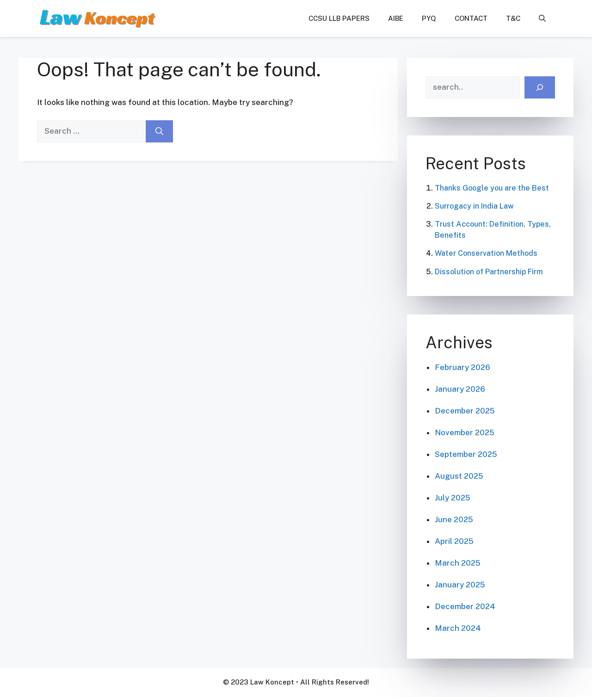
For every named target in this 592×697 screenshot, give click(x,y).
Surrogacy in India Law (474, 206)
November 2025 (464, 432)
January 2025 (460, 584)
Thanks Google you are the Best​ (492, 188)
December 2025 (465, 410)
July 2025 (452, 497)
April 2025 (454, 541)
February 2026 (462, 367)
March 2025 (458, 562)
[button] (542, 18)
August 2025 (459, 476)
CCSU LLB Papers (339, 18)
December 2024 (465, 606)
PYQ (429, 18)
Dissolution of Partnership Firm (489, 271)
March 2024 (458, 628)
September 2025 (466, 454)
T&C (513, 18)
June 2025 (454, 519)
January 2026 (460, 389)
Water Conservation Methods (486, 253)
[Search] (159, 131)
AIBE (395, 18)
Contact (471, 18)
